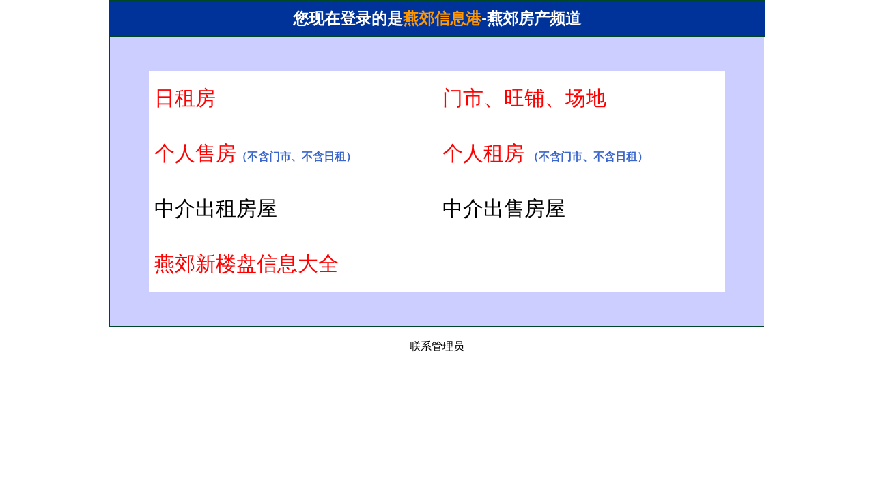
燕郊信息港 (442, 18)
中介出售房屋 (503, 208)
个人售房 (195, 153)
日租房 (185, 98)
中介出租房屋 (215, 208)
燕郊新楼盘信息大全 (246, 263)
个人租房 (483, 153)
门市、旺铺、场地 (524, 98)
